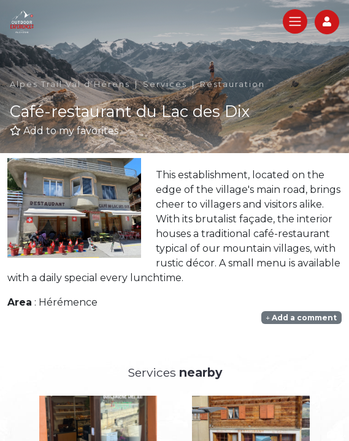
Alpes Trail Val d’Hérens (70, 84)
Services (165, 84)
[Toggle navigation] (295, 21)
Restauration (232, 84)
